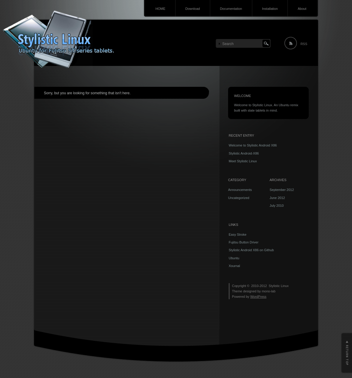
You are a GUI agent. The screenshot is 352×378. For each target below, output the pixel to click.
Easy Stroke (237, 234)
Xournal (234, 266)
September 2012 (282, 190)
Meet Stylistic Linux (243, 161)
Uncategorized (238, 198)
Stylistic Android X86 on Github (251, 250)
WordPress (258, 296)
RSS (303, 44)
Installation (270, 8)
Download (192, 8)
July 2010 (277, 205)
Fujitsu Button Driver (244, 242)
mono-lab (269, 291)
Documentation (231, 8)
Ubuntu (234, 258)
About (302, 8)
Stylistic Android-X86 (244, 153)
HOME (160, 8)
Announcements (240, 190)
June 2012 (277, 198)
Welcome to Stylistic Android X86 (253, 145)
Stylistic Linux (279, 286)
